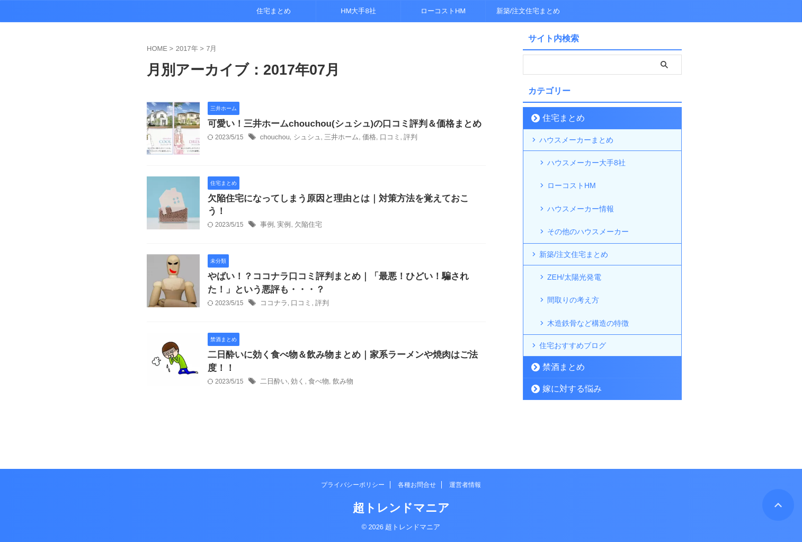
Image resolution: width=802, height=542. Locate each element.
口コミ (380, 138)
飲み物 (337, 381)
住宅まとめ (273, 11)
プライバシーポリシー (353, 484)
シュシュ (303, 138)
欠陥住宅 (305, 213)
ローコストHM (443, 11)
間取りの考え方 (573, 273)
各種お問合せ (417, 484)
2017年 (187, 48)
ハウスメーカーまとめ (576, 140)
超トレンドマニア (401, 507)
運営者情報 (465, 484)
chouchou (274, 138)
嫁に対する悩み (565, 355)
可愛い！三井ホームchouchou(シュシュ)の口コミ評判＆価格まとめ (337, 124)
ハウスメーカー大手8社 (586, 161)
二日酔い (273, 381)
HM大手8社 (358, 11)
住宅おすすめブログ (572, 311)
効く (295, 381)
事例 (266, 213)
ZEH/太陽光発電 (574, 256)
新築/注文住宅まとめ (528, 11)
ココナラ (273, 301)
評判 (400, 138)
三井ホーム (336, 138)
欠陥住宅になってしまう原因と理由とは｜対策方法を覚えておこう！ (339, 198)
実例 (282, 213)
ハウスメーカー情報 (580, 195)
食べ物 (314, 381)
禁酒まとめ (558, 333)
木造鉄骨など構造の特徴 (588, 290)
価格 (361, 138)
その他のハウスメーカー (588, 212)
